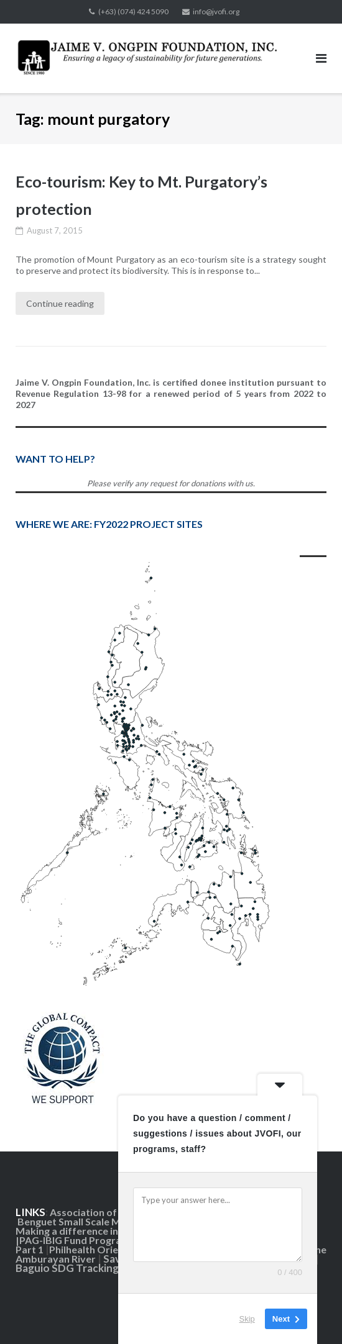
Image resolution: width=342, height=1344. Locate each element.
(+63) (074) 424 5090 (133, 11)
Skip (247, 1319)
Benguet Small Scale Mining (80, 1221)
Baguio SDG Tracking (68, 1267)
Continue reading (60, 303)
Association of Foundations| (115, 1212)
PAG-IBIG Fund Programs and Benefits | (110, 1240)
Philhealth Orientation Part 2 (115, 1249)
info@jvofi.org (216, 11)
